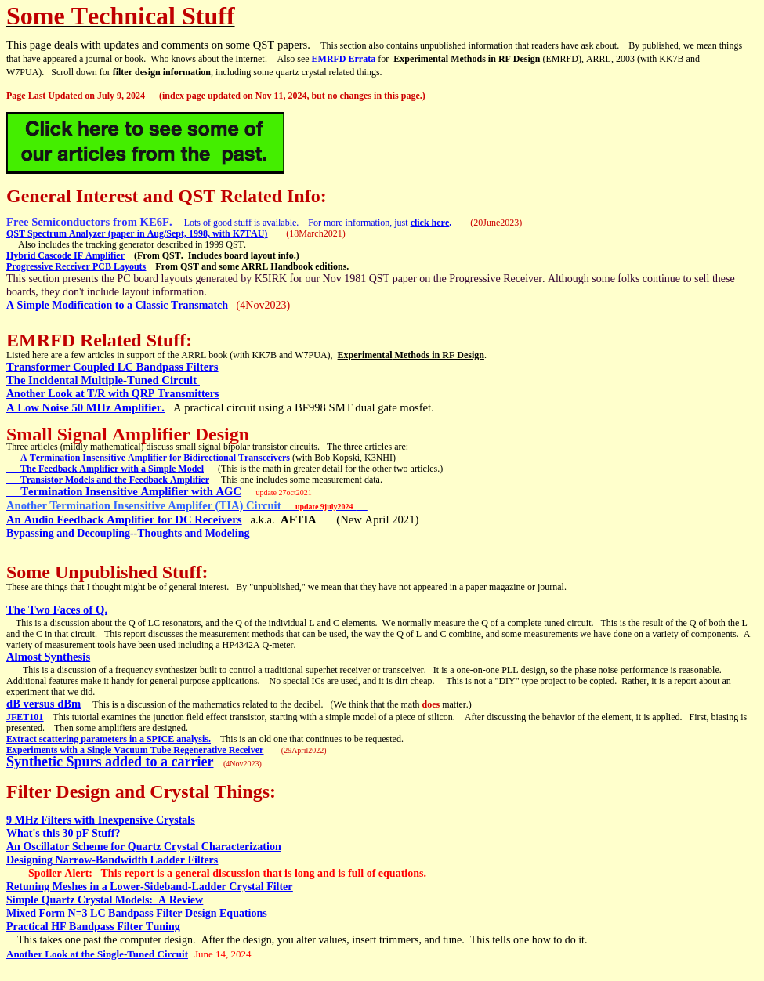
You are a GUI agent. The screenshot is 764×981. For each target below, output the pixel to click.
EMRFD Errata (344, 58)
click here (430, 222)
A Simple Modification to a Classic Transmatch (117, 305)
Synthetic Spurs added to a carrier (110, 761)
